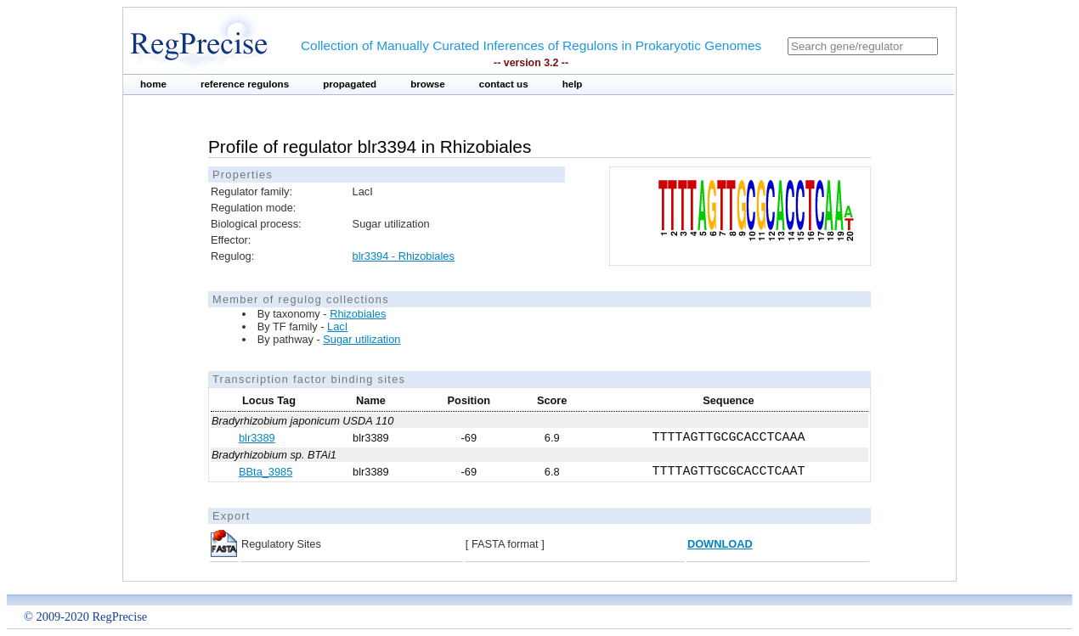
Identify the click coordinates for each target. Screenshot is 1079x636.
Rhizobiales (358, 313)
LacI (337, 326)
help (572, 84)
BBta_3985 (265, 471)
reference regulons (245, 84)
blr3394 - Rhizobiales (404, 256)
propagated (349, 84)
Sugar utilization (361, 339)
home (153, 84)
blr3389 (257, 437)
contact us (503, 84)
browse (427, 84)
